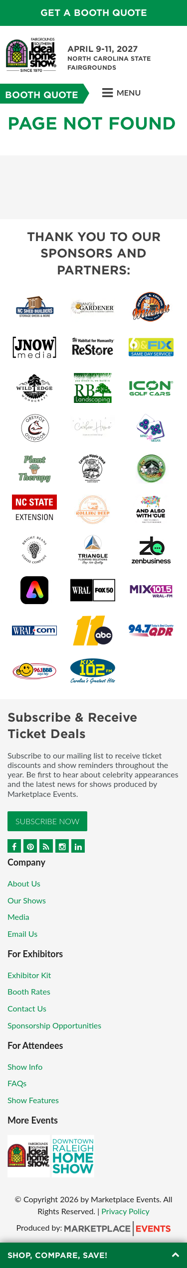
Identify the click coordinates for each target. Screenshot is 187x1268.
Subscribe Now (47, 821)
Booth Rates (28, 991)
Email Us (22, 933)
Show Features (33, 1100)
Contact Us (26, 1008)
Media (18, 916)
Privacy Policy (125, 1211)
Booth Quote (41, 95)
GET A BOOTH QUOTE (93, 12)
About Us (23, 883)
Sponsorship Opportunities (54, 1025)
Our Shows (26, 900)
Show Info (24, 1066)
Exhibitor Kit (29, 975)
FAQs (16, 1083)
